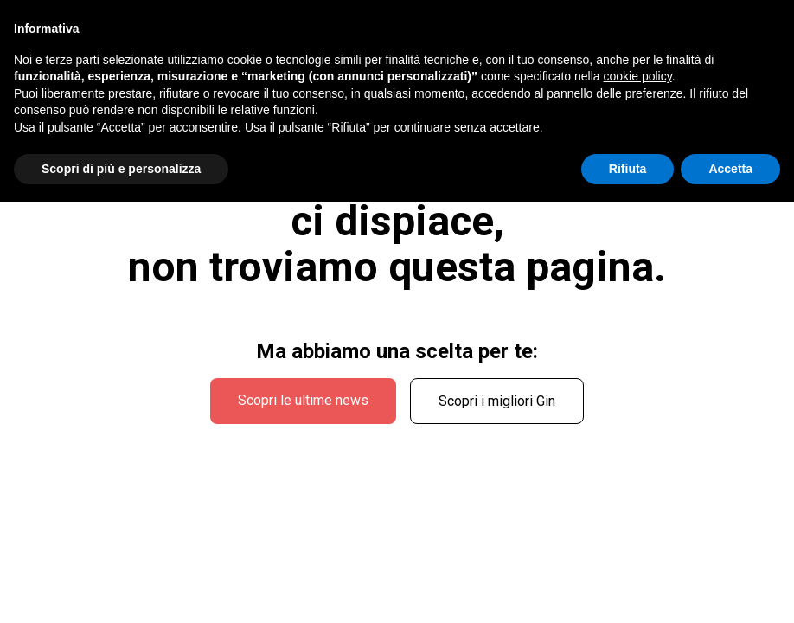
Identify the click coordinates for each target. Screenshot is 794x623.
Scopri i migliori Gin (497, 401)
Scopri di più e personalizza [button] (121, 169)
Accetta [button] (730, 169)
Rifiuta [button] (628, 169)
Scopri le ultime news (303, 400)
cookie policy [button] (638, 76)
